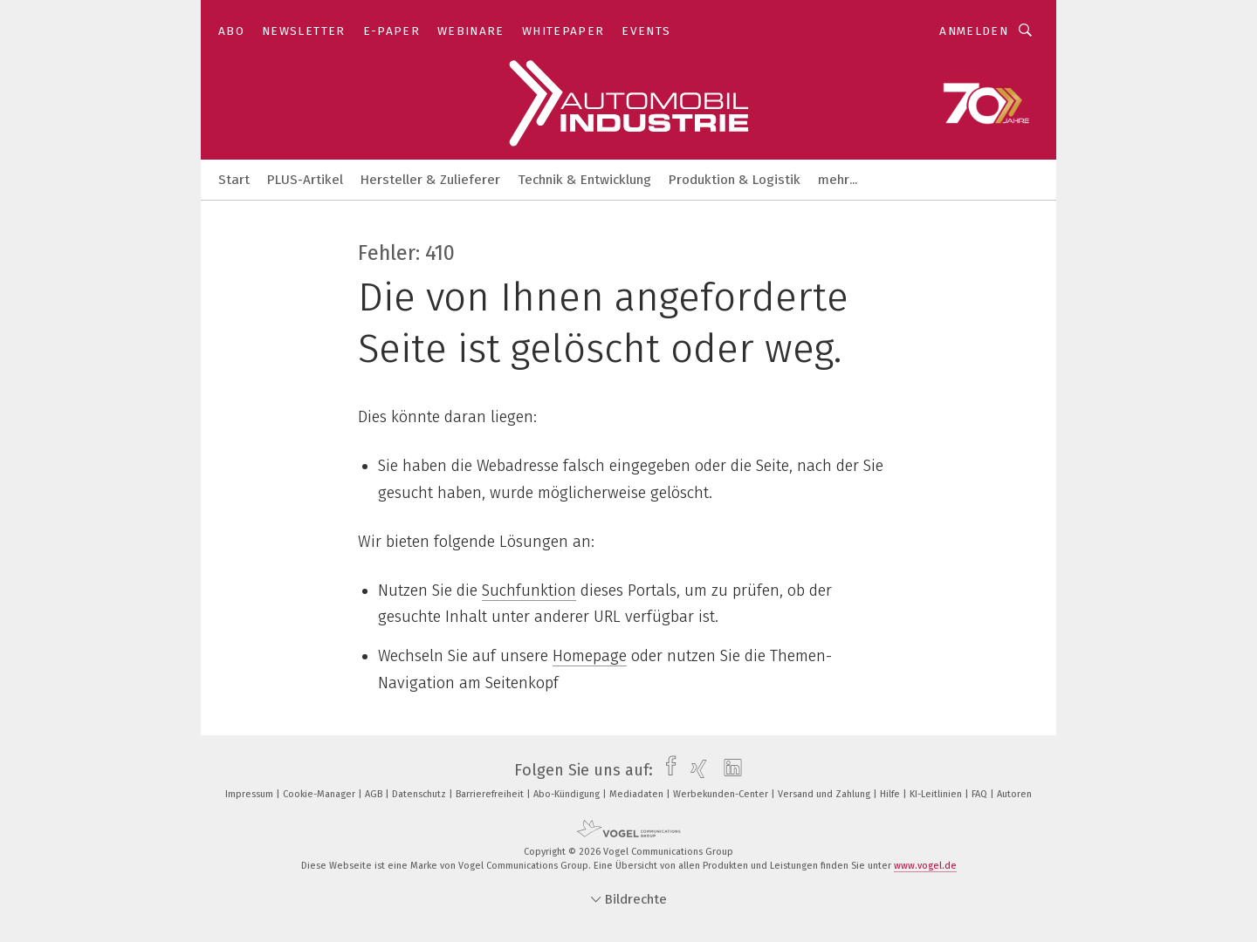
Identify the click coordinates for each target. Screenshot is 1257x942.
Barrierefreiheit (491, 794)
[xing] (694, 770)
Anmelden (973, 31)
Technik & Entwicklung (584, 180)
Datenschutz (420, 794)
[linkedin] (728, 770)
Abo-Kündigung (567, 794)
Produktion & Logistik (734, 180)
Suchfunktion (529, 590)
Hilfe (891, 794)
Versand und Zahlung (825, 794)
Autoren (1014, 794)
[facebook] (666, 770)
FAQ (981, 794)
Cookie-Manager (320, 794)
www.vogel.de (925, 865)
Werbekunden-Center (722, 794)
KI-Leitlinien (937, 794)
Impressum (250, 794)
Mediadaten (637, 794)
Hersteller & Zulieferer (430, 180)
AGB (375, 794)
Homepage (590, 656)
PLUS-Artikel (305, 180)
